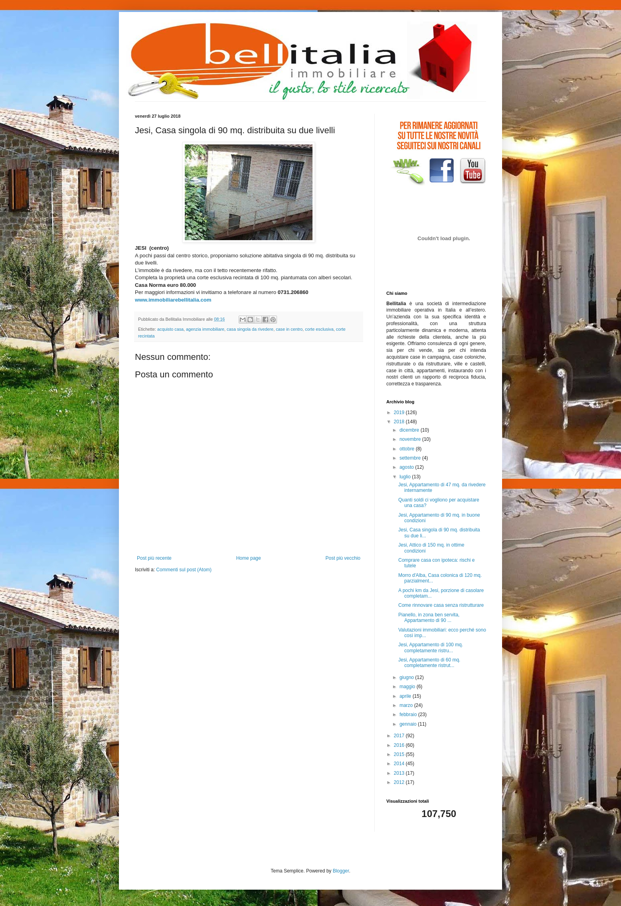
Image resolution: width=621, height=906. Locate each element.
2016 (400, 745)
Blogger (341, 871)
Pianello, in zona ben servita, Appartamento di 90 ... (428, 617)
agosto (407, 467)
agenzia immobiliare (205, 329)
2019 (400, 412)
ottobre (407, 449)
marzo (406, 705)
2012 (400, 782)
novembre (410, 439)
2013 (400, 773)
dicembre (410, 430)
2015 (400, 754)
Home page (248, 558)
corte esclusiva (319, 329)
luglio (405, 477)
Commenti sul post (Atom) (184, 569)
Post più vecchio (343, 558)
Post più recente (154, 558)
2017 (400, 735)
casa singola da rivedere (250, 329)
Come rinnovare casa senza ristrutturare (441, 605)
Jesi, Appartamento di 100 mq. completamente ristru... (430, 647)
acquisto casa (170, 329)
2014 (400, 763)
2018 (400, 421)
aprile (406, 696)
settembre (410, 458)
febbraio (408, 714)
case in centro (289, 329)
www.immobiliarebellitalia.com (173, 300)
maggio (408, 686)
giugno (407, 677)
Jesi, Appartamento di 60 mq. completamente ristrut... (429, 662)
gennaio (408, 724)
